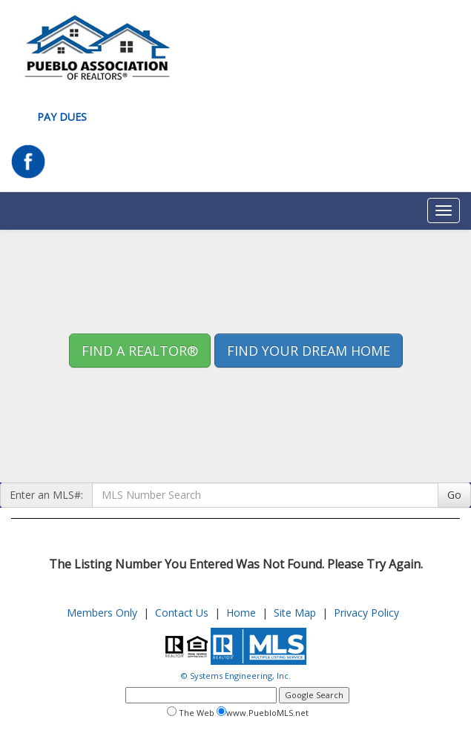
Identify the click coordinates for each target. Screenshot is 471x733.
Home (241, 613)
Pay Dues (62, 117)
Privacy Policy (366, 613)
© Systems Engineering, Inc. (236, 675)
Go (454, 495)
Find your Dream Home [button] (308, 350)
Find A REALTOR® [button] (140, 350)
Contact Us (181, 613)
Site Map (295, 613)
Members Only (102, 613)
